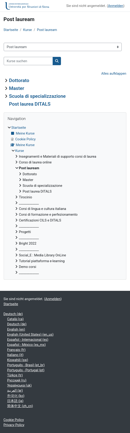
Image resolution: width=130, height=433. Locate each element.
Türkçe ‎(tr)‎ (15, 375)
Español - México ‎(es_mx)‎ (26, 345)
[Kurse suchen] (28, 61)
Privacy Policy (13, 425)
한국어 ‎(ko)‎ (15, 396)
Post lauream (47, 30)
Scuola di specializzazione (37, 96)
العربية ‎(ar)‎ (15, 390)
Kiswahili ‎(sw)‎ (17, 360)
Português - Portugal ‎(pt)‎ (25, 370)
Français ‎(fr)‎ (16, 350)
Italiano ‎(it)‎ (15, 355)
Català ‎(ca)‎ (15, 319)
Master (16, 88)
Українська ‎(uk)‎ (19, 385)
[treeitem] (65, 200)
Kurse (27, 30)
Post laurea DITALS (30, 104)
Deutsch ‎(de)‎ (13, 314)
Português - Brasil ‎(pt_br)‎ (26, 365)
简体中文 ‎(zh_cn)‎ (20, 406)
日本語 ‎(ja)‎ (15, 401)
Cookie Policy (13, 420)
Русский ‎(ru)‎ (16, 380)
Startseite (10, 30)
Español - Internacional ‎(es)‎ (27, 340)
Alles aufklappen (113, 73)
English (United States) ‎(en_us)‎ (30, 334)
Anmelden (115, 6)
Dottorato (19, 80)
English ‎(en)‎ (16, 329)
